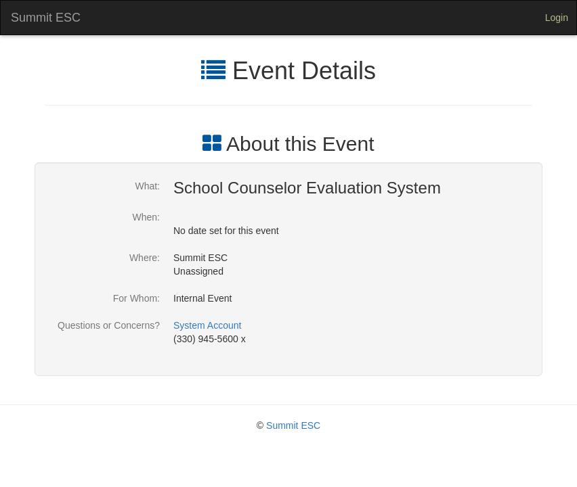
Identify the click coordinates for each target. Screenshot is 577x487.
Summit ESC (46, 17)
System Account (207, 325)
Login (556, 17)
